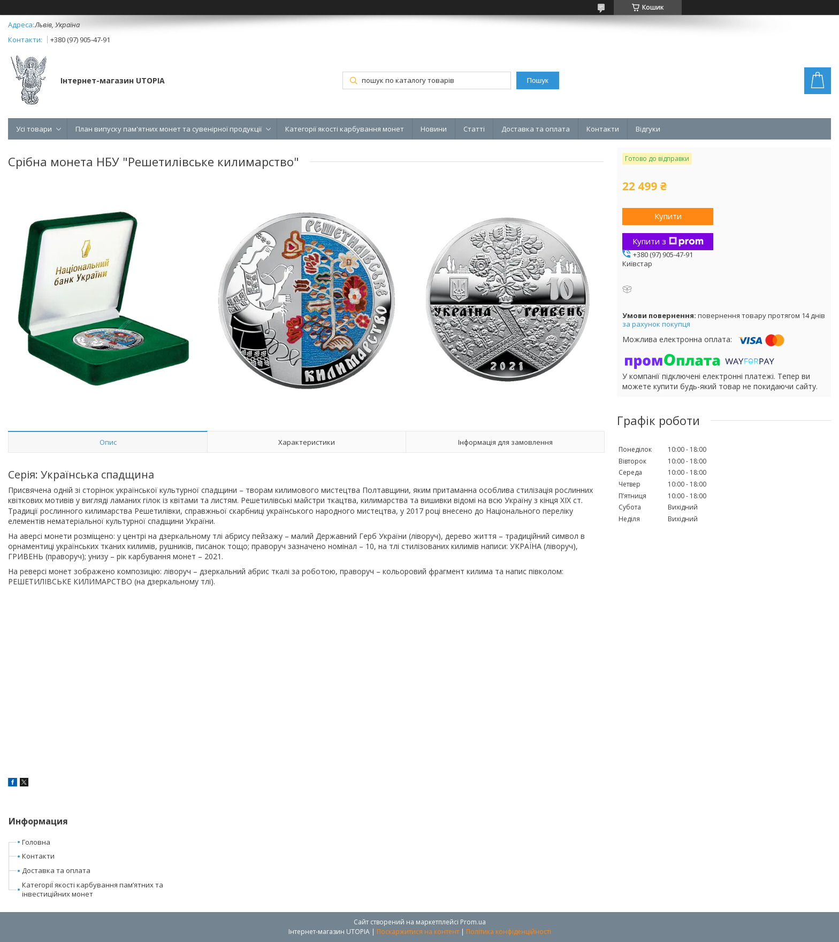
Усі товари (34, 129)
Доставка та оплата (535, 129)
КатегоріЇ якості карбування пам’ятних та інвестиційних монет (92, 889)
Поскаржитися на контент (418, 931)
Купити (668, 216)
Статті (474, 129)
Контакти (602, 129)
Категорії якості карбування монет (344, 129)
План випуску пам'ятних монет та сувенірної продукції (168, 129)
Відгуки (648, 129)
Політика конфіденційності (508, 931)
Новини (434, 129)
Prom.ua (473, 921)
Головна (36, 842)
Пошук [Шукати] (537, 80)
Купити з (668, 241)
